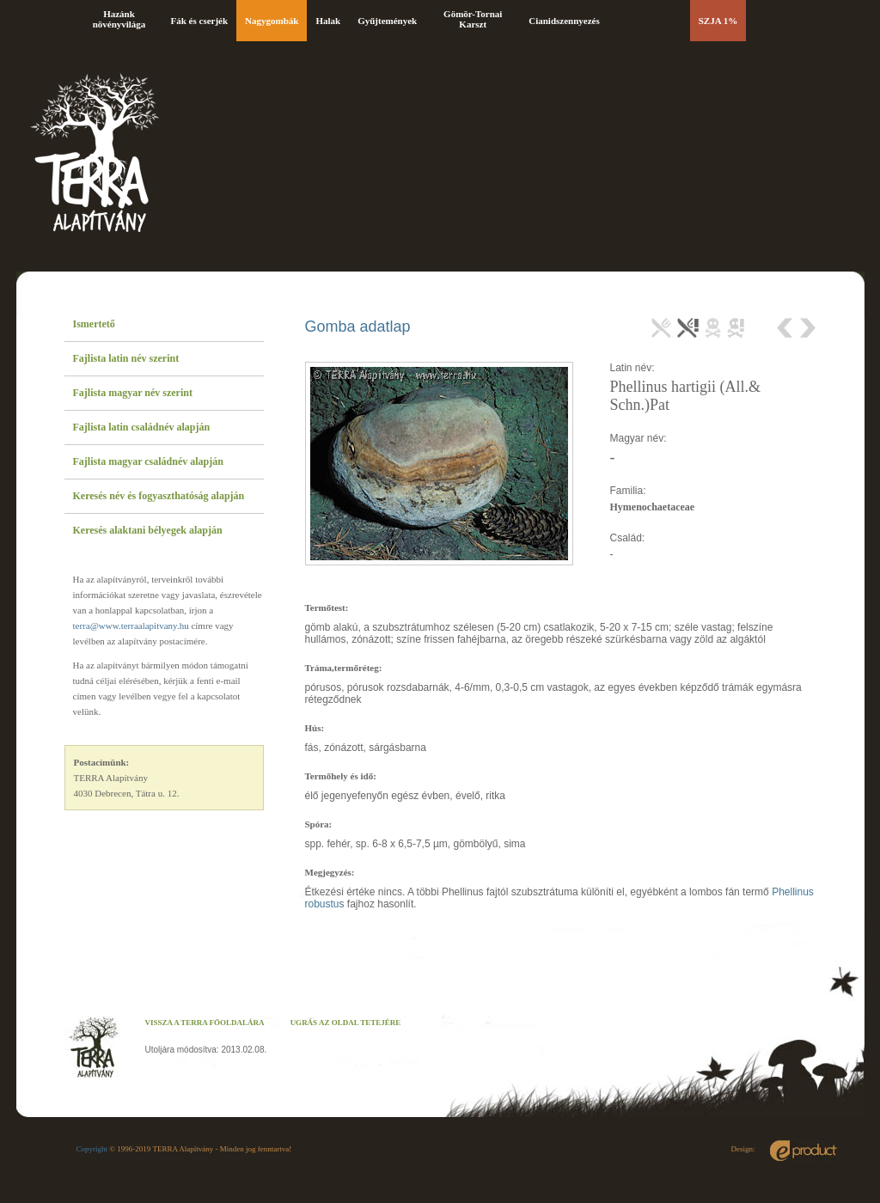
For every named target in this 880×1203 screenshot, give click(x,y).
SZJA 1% (718, 20)
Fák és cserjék (200, 20)
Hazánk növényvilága (119, 19)
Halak (327, 20)
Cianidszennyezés (564, 20)
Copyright (92, 1149)
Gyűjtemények (387, 20)
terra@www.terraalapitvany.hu (131, 625)
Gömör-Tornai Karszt (472, 19)
